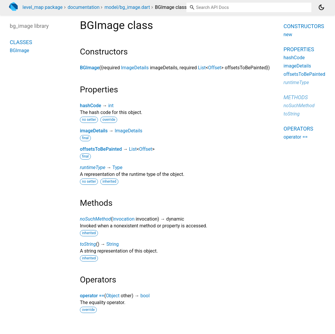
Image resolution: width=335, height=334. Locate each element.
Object (113, 295)
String (112, 244)
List (202, 67)
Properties (299, 49)
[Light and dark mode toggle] (321, 7)
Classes (21, 42)
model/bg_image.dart (127, 7)
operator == (92, 295)
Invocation (123, 219)
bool (144, 295)
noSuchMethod (95, 219)
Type (117, 167)
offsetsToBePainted (101, 149)
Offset (214, 67)
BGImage (89, 67)
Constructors (304, 26)
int (111, 105)
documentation (84, 7)
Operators (298, 129)
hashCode (90, 105)
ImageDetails (135, 67)
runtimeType (92, 167)
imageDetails (94, 131)
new (288, 34)
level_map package (42, 7)
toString (88, 244)
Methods (296, 97)
